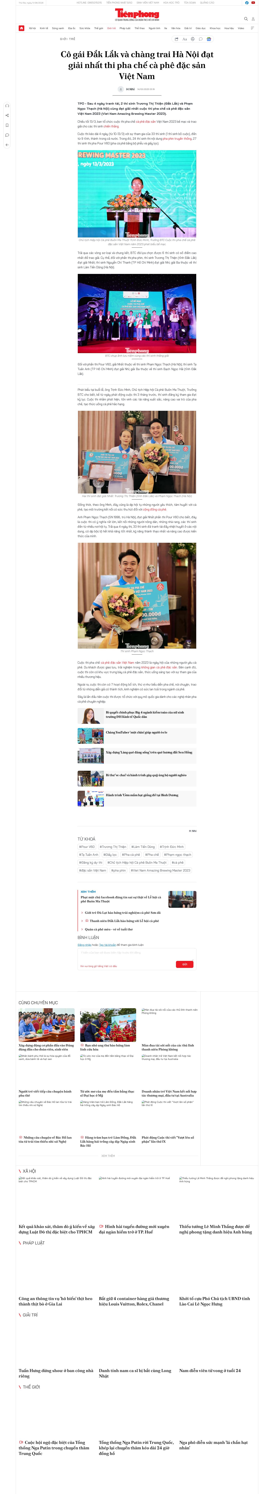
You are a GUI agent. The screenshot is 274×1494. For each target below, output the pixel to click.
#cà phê (177, 862)
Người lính (154, 28)
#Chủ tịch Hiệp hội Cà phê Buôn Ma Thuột (137, 862)
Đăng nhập (84, 945)
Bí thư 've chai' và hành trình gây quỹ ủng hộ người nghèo (146, 775)
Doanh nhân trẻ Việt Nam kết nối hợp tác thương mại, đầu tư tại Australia (169, 1093)
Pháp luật (125, 28)
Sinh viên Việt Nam (148, 2)
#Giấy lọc (110, 855)
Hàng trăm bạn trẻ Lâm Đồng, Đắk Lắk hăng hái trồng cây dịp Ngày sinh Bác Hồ (108, 1141)
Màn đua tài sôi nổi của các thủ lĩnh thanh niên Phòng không (168, 1047)
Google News (208, 39)
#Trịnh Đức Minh (172, 847)
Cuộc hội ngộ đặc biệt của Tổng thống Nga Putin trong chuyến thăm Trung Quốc (54, 1448)
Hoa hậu (229, 28)
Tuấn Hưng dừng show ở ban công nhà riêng (56, 1373)
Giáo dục (201, 28)
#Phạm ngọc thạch (177, 855)
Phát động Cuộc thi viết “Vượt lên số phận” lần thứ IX (168, 1139)
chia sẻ (176, 39)
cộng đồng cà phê (154, 509)
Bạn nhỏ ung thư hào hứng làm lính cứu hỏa (105, 1047)
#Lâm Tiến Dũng (143, 847)
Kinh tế (44, 28)
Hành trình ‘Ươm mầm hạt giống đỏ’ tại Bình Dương (142, 795)
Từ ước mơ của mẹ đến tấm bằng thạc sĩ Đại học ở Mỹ (107, 1093)
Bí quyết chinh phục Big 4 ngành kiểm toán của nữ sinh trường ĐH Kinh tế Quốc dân (145, 714)
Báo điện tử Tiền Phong (137, 14)
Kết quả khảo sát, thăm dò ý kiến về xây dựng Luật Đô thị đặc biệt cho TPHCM (57, 1229)
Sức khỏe (85, 28)
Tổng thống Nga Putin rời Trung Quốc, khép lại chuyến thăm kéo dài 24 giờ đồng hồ (136, 1448)
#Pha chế (152, 855)
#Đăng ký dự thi (90, 862)
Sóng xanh (58, 28)
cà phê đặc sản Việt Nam (118, 662)
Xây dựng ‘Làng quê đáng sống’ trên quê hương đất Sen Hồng (149, 752)
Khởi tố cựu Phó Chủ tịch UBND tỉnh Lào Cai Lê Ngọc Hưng (214, 1301)
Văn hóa (175, 28)
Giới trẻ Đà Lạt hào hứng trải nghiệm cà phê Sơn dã (123, 913)
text (184, 39)
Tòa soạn (190, 2)
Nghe (7, 106)
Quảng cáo (207, 2)
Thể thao (140, 28)
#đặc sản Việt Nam (92, 870)
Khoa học (215, 28)
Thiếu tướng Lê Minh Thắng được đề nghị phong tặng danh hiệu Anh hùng (215, 1229)
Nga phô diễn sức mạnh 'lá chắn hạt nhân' (213, 1445)
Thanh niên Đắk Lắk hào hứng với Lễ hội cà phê (122, 921)
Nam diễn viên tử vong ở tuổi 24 (210, 1370)
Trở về (7, 145)
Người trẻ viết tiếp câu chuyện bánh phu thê (45, 1093)
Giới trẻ (111, 28)
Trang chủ (21, 28)
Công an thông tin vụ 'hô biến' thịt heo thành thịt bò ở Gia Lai (55, 1301)
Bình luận (7, 135)
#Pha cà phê (131, 855)
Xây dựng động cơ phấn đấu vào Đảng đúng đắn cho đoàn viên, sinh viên (46, 1047)
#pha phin (118, 870)
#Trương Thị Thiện (113, 847)
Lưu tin (7, 125)
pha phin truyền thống (177, 138)
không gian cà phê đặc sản (159, 667)
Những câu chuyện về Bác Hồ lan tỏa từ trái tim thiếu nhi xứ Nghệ (45, 1139)
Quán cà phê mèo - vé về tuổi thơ (108, 929)
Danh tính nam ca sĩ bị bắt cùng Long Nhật (135, 1373)
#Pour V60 (87, 847)
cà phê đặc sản (146, 121)
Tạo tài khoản (107, 945)
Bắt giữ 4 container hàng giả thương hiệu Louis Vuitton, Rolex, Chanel (134, 1301)
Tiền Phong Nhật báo (119, 2)
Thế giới (98, 28)
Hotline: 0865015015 (89, 2)
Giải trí (188, 28)
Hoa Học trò (171, 2)
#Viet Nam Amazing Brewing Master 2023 (160, 870)
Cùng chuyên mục (38, 1002)
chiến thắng (111, 126)
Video (241, 28)
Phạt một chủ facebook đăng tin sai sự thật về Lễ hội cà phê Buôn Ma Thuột (121, 899)
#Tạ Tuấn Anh (88, 855)
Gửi (184, 964)
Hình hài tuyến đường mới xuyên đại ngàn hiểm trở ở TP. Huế (134, 1229)
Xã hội (32, 28)
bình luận (201, 39)
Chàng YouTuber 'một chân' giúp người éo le (136, 732)
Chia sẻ (7, 115)
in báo (193, 39)
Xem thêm (252, 28)
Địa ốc (71, 28)
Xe (165, 28)
